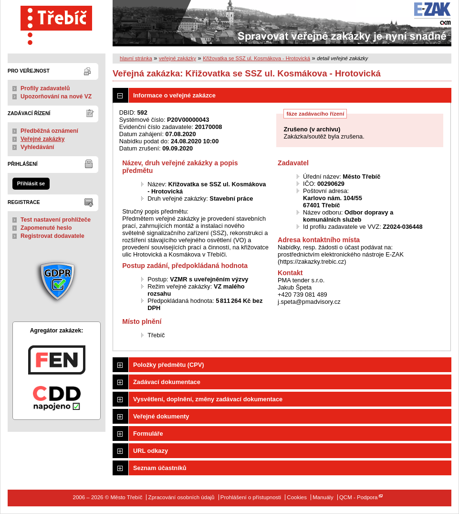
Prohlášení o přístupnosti (250, 497)
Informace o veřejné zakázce (174, 95)
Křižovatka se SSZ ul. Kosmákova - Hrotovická (256, 58)
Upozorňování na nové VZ (56, 96)
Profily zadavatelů (45, 88)
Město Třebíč (56, 23)
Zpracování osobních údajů (181, 497)
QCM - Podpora (358, 497)
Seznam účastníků (160, 467)
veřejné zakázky (177, 58)
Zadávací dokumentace (166, 382)
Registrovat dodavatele (52, 236)
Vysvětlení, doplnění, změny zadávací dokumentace (207, 399)
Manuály (323, 497)
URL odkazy (150, 450)
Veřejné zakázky (43, 139)
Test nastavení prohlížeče (56, 219)
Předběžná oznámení (49, 131)
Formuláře (148, 433)
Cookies (297, 497)
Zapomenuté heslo (46, 228)
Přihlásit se (31, 183)
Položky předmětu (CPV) (168, 364)
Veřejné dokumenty (161, 416)
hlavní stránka (136, 58)
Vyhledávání (37, 147)
